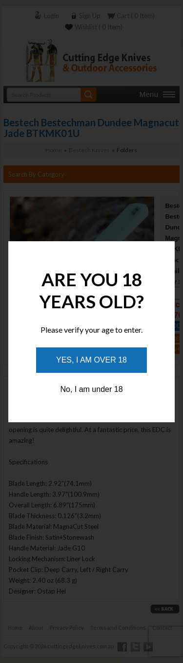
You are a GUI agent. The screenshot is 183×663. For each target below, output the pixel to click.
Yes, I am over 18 (91, 360)
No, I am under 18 (91, 389)
